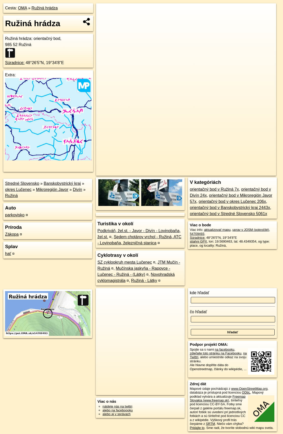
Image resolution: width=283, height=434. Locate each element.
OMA (22, 8)
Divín (77, 189)
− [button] (104, 20)
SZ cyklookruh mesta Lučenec (125, 262)
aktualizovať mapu (217, 230)
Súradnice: (15, 63)
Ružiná (11, 195)
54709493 (197, 234)
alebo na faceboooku (118, 410)
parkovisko (14, 215)
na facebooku (224, 349)
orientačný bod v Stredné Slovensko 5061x (228, 214)
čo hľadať (198, 312)
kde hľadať (199, 293)
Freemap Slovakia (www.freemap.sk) (217, 398)
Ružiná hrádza (45, 8)
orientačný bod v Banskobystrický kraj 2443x (230, 207)
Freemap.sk (217, 171)
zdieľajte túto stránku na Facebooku (215, 353)
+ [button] (104, 12)
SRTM (210, 424)
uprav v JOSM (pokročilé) (250, 230)
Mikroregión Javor (52, 189)
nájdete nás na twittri (117, 406)
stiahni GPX (198, 241)
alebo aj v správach (117, 414)
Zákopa (12, 234)
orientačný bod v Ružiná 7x (214, 189)
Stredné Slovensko (22, 183)
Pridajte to (197, 428)
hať (8, 253)
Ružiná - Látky (144, 280)
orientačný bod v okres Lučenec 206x (232, 201)
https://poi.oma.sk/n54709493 (254, 171)
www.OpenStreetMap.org (249, 389)
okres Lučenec (18, 189)
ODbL (246, 392)
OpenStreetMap (191, 171)
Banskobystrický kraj (62, 183)
